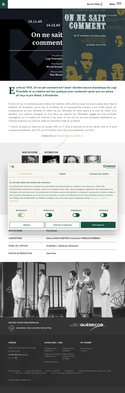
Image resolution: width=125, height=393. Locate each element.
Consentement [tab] (26, 174)
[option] (62, 289)
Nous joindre (53, 371)
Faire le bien (86, 349)
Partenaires (15, 371)
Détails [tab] (63, 174)
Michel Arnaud (54, 66)
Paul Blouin (56, 74)
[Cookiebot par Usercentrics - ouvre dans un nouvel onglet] (105, 167)
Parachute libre (51, 362)
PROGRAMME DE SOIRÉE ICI (70, 136)
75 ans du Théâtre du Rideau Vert (30, 373)
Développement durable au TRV (95, 371)
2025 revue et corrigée (68, 349)
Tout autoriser (98, 225)
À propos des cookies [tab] (99, 174)
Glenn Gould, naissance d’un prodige (68, 356)
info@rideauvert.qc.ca (18, 355)
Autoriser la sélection (62, 225)
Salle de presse (33, 371)
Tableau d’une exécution (50, 349)
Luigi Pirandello (54, 58)
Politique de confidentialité (67, 373)
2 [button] (64, 315)
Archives (69, 371)
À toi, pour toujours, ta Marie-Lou (53, 355)
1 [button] (61, 315)
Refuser (26, 225)
